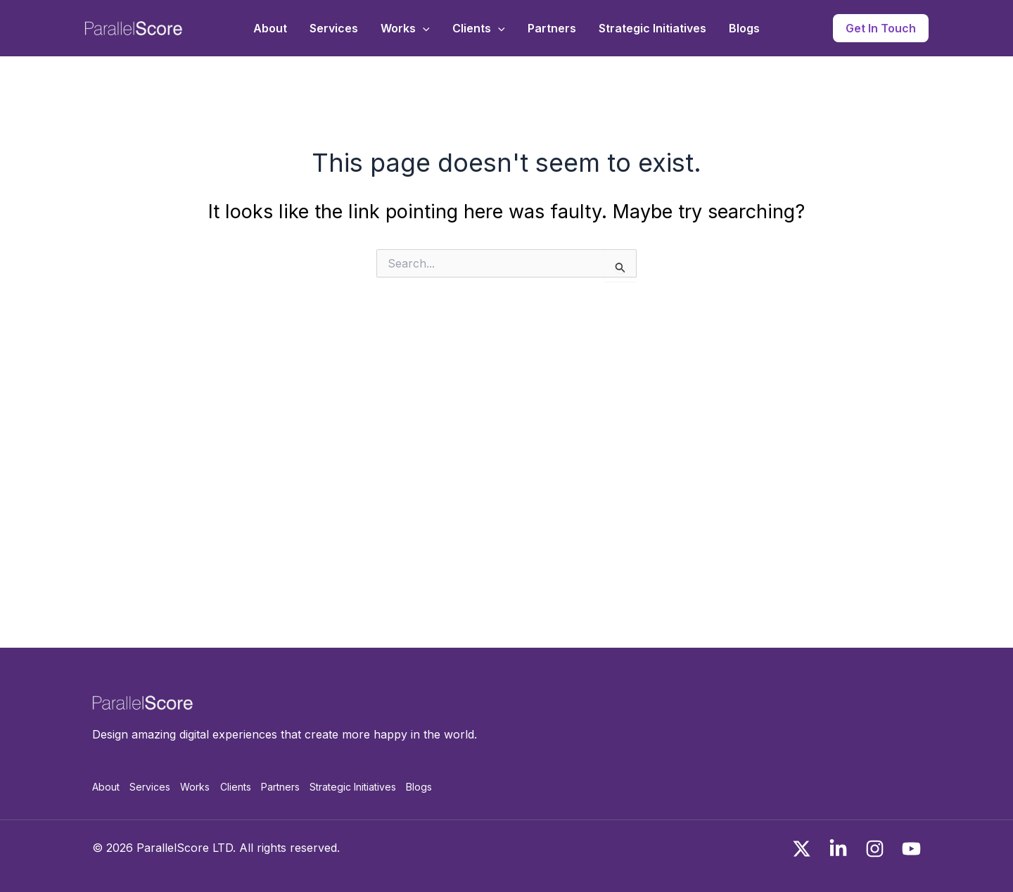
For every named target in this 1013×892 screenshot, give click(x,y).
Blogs (744, 28)
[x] (801, 848)
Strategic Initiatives (652, 28)
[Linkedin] (838, 848)
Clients (478, 28)
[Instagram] (874, 848)
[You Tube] (911, 848)
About (270, 28)
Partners (552, 28)
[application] (423, 28)
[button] (881, 28)
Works (405, 28)
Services (334, 28)
